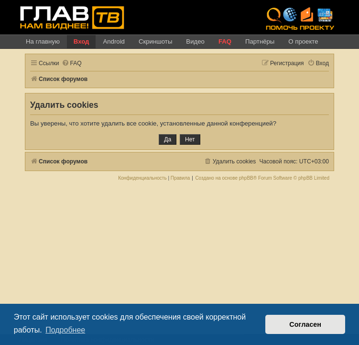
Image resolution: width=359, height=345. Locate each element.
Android (113, 41)
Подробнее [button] (65, 330)
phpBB (246, 178)
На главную (43, 41)
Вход (81, 41)
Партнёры (259, 41)
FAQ (224, 41)
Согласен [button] (305, 324)
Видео (195, 41)
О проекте (303, 41)
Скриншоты (155, 41)
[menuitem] (72, 63)
